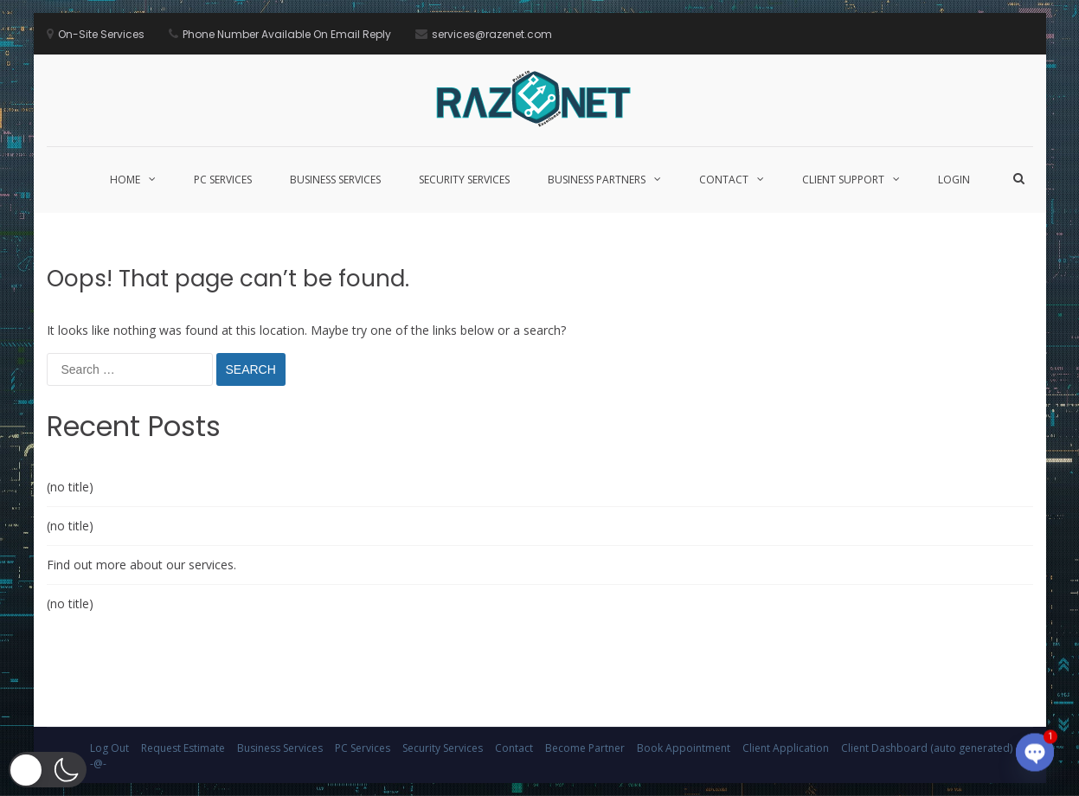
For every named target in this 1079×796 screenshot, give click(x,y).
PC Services (223, 179)
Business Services (335, 179)
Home (125, 179)
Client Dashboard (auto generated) (926, 748)
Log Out (109, 748)
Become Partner (585, 748)
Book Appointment (683, 748)
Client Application (785, 748)
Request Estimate (183, 748)
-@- (98, 763)
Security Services (464, 179)
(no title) (70, 486)
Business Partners (596, 179)
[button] (48, 769)
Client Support (843, 179)
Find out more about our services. (141, 564)
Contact (723, 179)
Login (954, 179)
